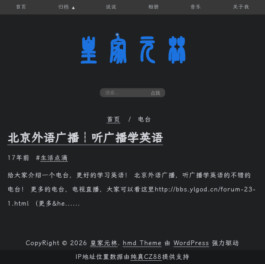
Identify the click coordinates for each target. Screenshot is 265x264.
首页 (114, 119)
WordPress (191, 243)
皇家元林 (132, 50)
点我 (155, 93)
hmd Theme (142, 243)
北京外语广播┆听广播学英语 (85, 138)
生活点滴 (54, 157)
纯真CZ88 (146, 256)
